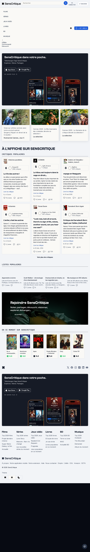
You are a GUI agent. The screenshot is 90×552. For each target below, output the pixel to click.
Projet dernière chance (7, 440)
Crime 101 (76, 351)
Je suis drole (50, 442)
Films (4, 432)
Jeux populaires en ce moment (37, 450)
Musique (79, 432)
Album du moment (81, 447)
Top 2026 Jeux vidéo (36, 437)
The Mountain (80, 441)
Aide (42, 463)
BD (61, 432)
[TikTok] (79, 368)
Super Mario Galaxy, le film (7, 445)
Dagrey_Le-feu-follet (48, 212)
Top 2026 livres (51, 435)
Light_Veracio (46, 166)
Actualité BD (64, 445)
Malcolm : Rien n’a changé (23, 443)
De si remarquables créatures (11, 352)
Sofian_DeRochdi (77, 213)
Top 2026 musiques (78, 437)
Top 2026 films (7, 435)
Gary (61, 351)
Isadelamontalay (17, 213)
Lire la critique (8, 192)
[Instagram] (75, 368)
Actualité (5, 449)
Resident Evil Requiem (35, 442)
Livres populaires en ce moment (52, 446)
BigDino (74, 167)
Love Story (20, 439)
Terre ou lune (65, 439)
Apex (34, 351)
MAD (62, 442)
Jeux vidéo (36, 432)
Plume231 (15, 167)
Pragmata (34, 446)
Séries (19, 432)
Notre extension (34, 463)
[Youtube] (87, 368)
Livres (49, 432)
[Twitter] (68, 368)
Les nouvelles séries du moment (22, 448)
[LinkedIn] (83, 368)
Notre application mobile (18, 463)
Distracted (78, 444)
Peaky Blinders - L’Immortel (51, 352)
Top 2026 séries (22, 435)
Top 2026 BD (65, 435)
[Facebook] (72, 368)
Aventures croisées (23, 352)
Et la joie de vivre (52, 439)
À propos (5, 463)
